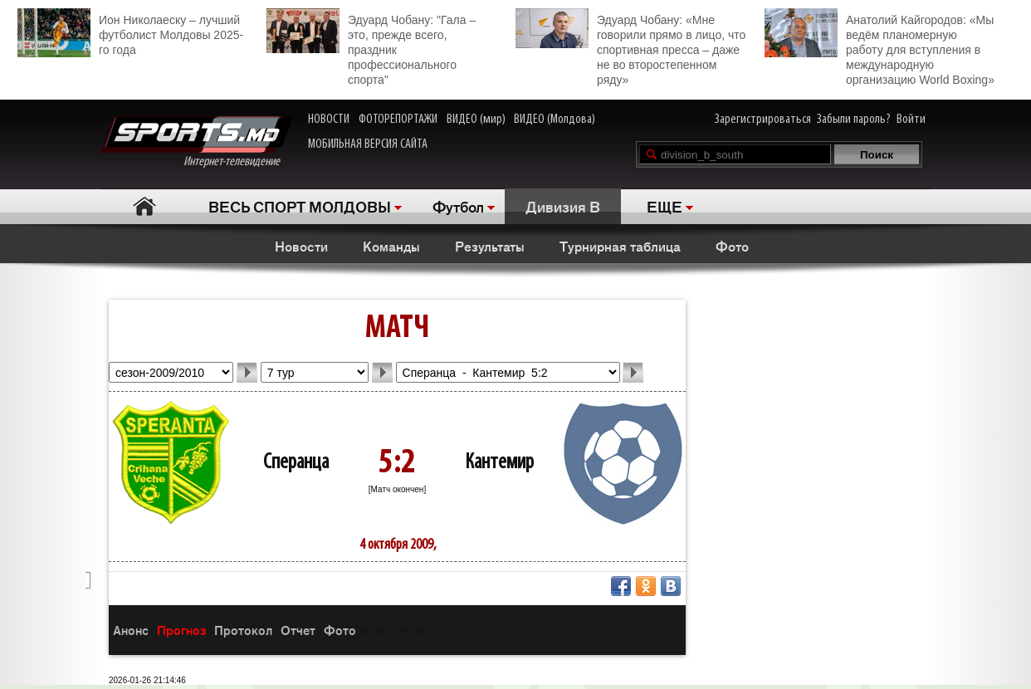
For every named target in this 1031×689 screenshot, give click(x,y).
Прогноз (181, 630)
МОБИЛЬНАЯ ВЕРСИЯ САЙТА (368, 144)
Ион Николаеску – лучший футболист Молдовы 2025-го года (130, 32)
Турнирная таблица (620, 246)
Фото (732, 246)
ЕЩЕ (664, 206)
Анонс (131, 630)
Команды (391, 246)
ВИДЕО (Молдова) (554, 119)
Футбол (458, 206)
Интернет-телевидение (196, 142)
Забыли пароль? (854, 119)
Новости (301, 246)
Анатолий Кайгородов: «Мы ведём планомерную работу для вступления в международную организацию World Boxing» (879, 47)
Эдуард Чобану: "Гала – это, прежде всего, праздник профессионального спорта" (371, 47)
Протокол (243, 630)
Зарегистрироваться (763, 119)
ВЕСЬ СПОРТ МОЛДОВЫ (299, 206)
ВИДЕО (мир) (476, 119)
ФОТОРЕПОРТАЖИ (398, 119)
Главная (144, 206)
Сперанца (296, 463)
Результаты (490, 246)
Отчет (298, 630)
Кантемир (499, 463)
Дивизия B (562, 206)
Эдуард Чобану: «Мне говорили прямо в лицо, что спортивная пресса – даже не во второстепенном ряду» (630, 47)
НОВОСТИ (328, 119)
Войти (911, 119)
